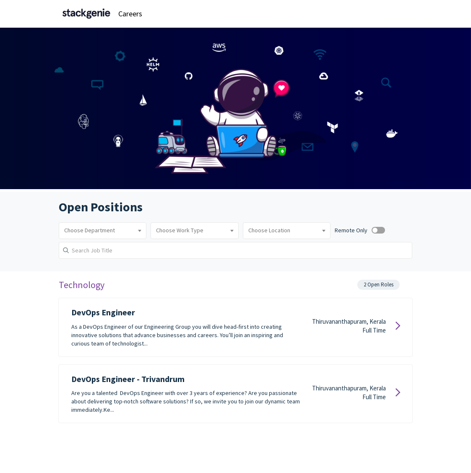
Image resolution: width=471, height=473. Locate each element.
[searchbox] (102, 230)
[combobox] (102, 230)
